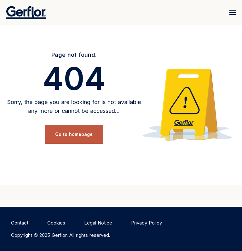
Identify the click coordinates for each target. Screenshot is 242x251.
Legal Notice (98, 223)
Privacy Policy (146, 223)
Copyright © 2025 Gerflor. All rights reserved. (60, 235)
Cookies (56, 223)
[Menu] (231, 12)
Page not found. (74, 54)
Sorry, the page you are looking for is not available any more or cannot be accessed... (74, 106)
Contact (19, 223)
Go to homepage (74, 134)
